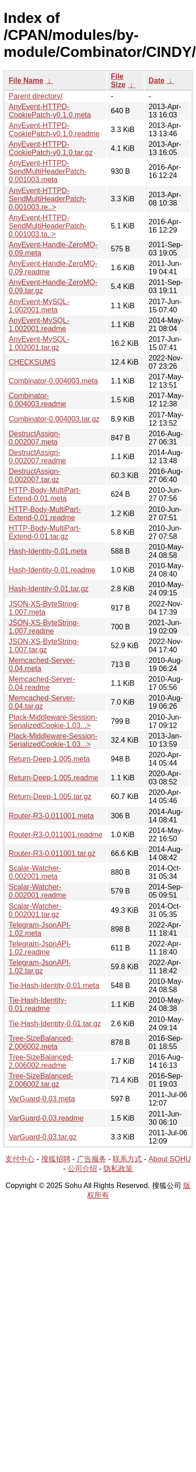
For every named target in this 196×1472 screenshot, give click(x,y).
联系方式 (127, 1159)
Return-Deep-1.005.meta (49, 759)
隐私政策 (118, 1168)
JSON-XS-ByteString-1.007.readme (44, 627)
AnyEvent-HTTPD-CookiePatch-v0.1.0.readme (54, 130)
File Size (118, 80)
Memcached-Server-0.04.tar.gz (42, 702)
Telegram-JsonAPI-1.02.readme (40, 948)
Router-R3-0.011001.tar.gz (52, 853)
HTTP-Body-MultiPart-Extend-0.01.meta (45, 494)
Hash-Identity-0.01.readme (52, 570)
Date (156, 80)
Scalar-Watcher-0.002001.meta (35, 872)
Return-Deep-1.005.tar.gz (50, 796)
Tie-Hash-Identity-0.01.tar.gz (55, 1024)
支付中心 (19, 1159)
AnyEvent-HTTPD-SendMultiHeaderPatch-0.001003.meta (48, 171)
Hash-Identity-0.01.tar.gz (48, 589)
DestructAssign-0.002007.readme (37, 457)
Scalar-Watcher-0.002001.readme (37, 891)
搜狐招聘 (56, 1159)
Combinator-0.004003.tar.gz (54, 419)
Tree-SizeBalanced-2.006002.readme (41, 1061)
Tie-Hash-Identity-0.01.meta (54, 985)
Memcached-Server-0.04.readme (42, 683)
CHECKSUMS (32, 362)
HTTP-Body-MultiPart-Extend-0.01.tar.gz (45, 532)
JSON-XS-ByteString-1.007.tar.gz (44, 646)
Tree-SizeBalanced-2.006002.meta (41, 1042)
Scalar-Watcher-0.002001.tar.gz (35, 910)
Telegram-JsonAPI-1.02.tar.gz (40, 967)
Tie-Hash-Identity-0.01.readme (38, 1004)
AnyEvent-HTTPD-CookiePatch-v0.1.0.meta (50, 111)
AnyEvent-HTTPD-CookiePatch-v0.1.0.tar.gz (51, 148)
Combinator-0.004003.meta (53, 381)
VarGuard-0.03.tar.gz (42, 1137)
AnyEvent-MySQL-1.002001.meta (39, 306)
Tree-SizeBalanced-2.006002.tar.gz (41, 1080)
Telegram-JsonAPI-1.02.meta (40, 929)
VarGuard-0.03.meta (42, 1099)
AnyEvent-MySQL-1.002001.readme (39, 325)
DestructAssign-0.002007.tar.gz (34, 475)
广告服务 (91, 1159)
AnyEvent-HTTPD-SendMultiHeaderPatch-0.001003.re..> (48, 199)
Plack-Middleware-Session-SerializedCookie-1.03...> (53, 721)
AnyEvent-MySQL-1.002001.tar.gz (39, 343)
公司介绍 (82, 1168)
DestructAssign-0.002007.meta (34, 438)
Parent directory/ (35, 96)
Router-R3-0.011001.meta (51, 816)
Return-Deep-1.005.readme (53, 778)
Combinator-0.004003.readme (37, 400)
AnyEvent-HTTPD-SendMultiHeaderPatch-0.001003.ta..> (48, 226)
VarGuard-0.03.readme (46, 1118)
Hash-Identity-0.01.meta (48, 551)
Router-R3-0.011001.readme (56, 835)
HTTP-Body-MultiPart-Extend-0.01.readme (45, 513)
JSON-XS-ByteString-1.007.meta (44, 608)
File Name (26, 80)
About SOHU (169, 1159)
